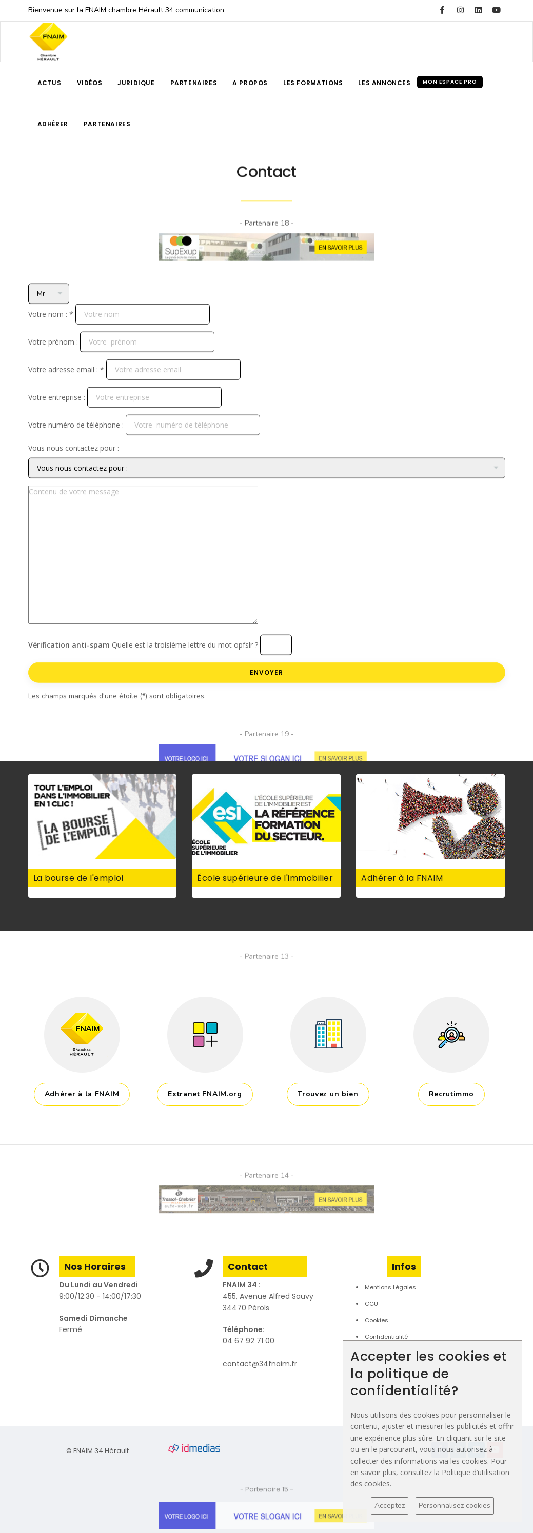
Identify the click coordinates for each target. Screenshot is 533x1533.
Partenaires (194, 82)
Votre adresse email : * (66, 439)
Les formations (313, 82)
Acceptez (389, 1505)
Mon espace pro (450, 82)
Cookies (376, 1320)
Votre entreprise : (56, 467)
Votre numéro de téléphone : (76, 494)
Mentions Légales (390, 1287)
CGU (371, 1304)
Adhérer (52, 123)
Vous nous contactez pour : (73, 517)
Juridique (135, 82)
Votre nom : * (50, 384)
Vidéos (90, 82)
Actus (49, 82)
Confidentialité (386, 1337)
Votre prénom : (53, 411)
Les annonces (384, 82)
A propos (250, 82)
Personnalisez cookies (454, 1505)
